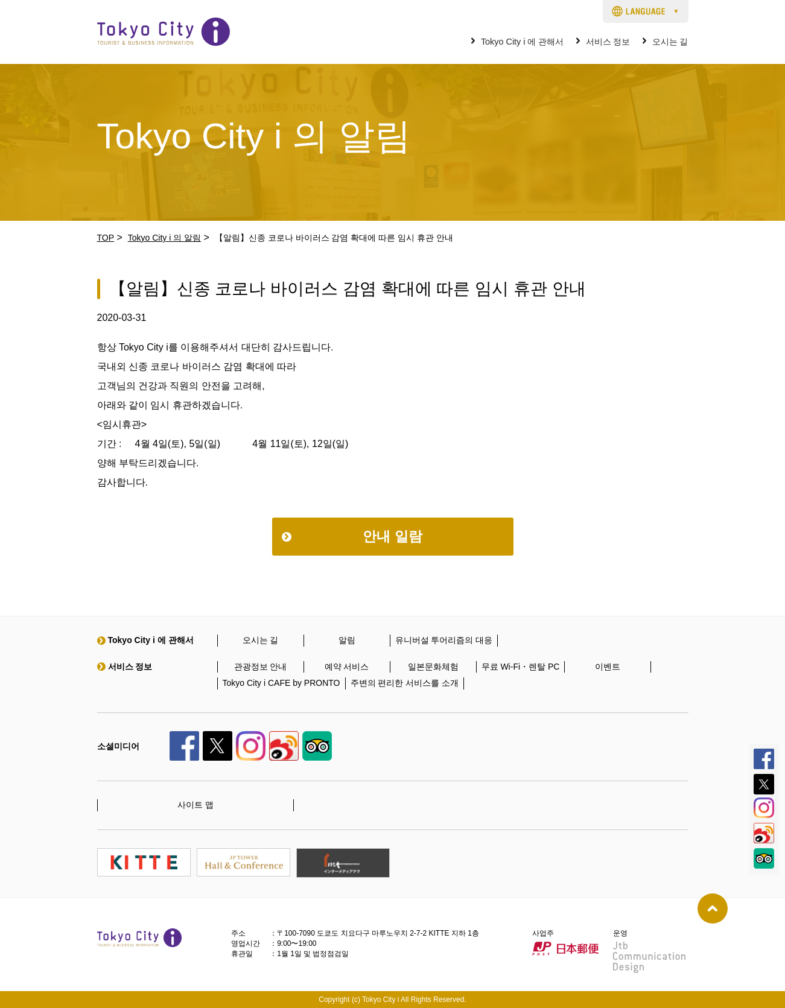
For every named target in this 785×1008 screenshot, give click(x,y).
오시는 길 (670, 41)
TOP (106, 237)
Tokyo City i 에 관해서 (522, 41)
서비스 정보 (608, 41)
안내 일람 (392, 536)
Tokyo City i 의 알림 (164, 237)
